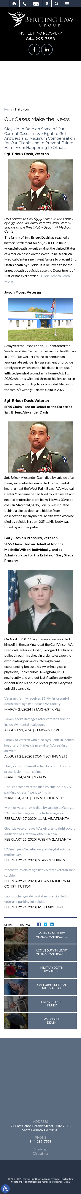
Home (14, 3)
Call (25, 3)
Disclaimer (41, 1153)
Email (36, 3)
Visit (46, 3)
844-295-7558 (40, 38)
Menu (67, 3)
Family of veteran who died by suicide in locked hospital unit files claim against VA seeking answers (39, 745)
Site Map (40, 1149)
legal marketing (30, 1182)
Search (57, 3)
